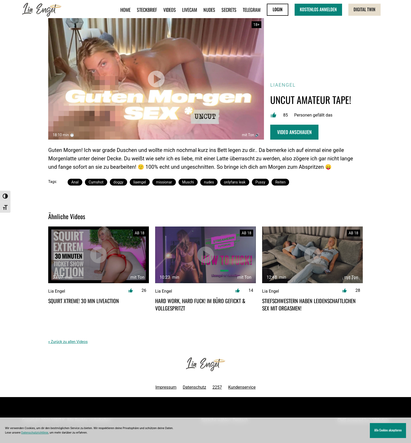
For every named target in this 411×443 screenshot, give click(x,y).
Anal (75, 182)
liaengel (139, 182)
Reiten (280, 182)
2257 (217, 387)
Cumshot (96, 182)
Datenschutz (194, 387)
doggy (118, 182)
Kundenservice (242, 387)
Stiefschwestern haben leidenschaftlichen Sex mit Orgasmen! (309, 304)
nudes (209, 182)
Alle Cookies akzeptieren (388, 430)
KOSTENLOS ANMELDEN (318, 9)
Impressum (166, 387)
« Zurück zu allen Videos (68, 342)
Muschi (188, 182)
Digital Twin (364, 9)
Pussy (261, 182)
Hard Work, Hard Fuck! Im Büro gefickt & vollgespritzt (200, 304)
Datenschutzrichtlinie (34, 432)
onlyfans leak (234, 182)
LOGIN (278, 9)
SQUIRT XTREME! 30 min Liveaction (83, 300)
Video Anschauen (294, 132)
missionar (164, 182)
